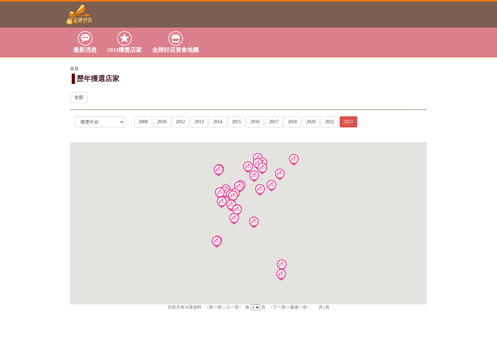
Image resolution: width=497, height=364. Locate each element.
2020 (311, 121)
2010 (161, 121)
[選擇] (100, 121)
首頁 (74, 68)
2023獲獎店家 (124, 42)
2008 (143, 121)
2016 (255, 121)
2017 (273, 121)
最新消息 (85, 42)
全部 (78, 97)
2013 (199, 121)
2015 (236, 121)
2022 (329, 121)
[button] (271, 185)
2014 (217, 121)
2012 (180, 121)
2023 (348, 121)
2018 (292, 121)
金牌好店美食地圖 (175, 42)
